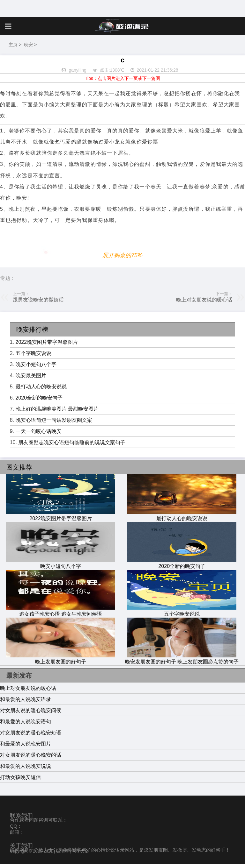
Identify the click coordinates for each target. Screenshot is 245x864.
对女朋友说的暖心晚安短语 (30, 732)
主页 (13, 44)
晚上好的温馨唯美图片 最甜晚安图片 (57, 409)
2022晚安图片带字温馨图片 (47, 342)
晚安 (28, 44)
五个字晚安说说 (33, 353)
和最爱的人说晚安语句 (25, 721)
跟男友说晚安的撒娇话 (38, 299)
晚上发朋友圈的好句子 (60, 658)
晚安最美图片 (31, 375)
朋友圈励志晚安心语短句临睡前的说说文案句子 (71, 442)
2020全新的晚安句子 (39, 397)
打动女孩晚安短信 (20, 777)
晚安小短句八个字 (36, 364)
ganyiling (77, 70)
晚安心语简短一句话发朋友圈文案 (54, 420)
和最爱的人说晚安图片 (25, 744)
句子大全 (80, 851)
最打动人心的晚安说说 (41, 386)
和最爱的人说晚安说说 (25, 766)
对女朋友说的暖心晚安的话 (30, 755)
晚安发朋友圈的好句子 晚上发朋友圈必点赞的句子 (182, 658)
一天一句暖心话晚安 (39, 431)
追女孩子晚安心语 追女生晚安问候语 (60, 611)
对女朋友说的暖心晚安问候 (30, 710)
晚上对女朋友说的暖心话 (204, 299)
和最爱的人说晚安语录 (25, 699)
